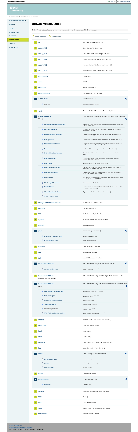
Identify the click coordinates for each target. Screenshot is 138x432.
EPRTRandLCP (44, 117)
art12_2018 (42, 54)
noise (40, 374)
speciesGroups (49, 367)
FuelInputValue (49, 139)
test (39, 397)
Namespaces (13, 47)
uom (40, 402)
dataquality (42, 99)
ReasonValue (48, 177)
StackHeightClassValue (52, 183)
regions (46, 363)
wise (40, 408)
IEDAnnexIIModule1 (46, 264)
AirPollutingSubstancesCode (53, 291)
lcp (39, 348)
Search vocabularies (40, 36)
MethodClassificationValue (53, 153)
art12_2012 (42, 48)
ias (39, 252)
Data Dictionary (25, 16)
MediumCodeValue (50, 149)
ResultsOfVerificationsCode (53, 300)
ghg (40, 231)
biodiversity (43, 76)
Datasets (12, 24)
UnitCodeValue (49, 187)
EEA (18, 1)
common (42, 87)
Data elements (14, 32)
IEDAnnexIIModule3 (46, 276)
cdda (40, 82)
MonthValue (48, 163)
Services (12, 43)
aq (39, 42)
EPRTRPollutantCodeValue (53, 134)
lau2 (40, 337)
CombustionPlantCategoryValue (54, 124)
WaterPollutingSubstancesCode (54, 313)
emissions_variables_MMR (53, 236)
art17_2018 (42, 70)
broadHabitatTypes (50, 359)
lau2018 (41, 342)
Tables (11, 28)
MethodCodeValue (50, 158)
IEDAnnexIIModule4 (46, 284)
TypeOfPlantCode (50, 304)
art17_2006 (42, 59)
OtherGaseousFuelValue (52, 167)
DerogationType (49, 296)
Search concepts (56, 36)
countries (47, 384)
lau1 (40, 331)
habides (41, 247)
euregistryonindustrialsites (49, 202)
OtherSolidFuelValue (51, 172)
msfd (40, 354)
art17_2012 (42, 65)
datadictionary (44, 93)
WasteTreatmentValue (51, 196)
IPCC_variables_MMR (51, 240)
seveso (41, 391)
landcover (42, 325)
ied (39, 258)
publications (43, 379)
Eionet (18, 16)
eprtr (40, 111)
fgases (41, 219)
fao (39, 214)
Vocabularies (14, 40)
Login (111, 1)
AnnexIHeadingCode (51, 269)
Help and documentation (17, 21)
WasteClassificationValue (52, 192)
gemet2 (41, 225)
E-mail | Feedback (15, 425)
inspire (41, 320)
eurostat (41, 208)
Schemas (12, 36)
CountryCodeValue (50, 129)
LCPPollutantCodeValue (52, 144)
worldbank (42, 414)
